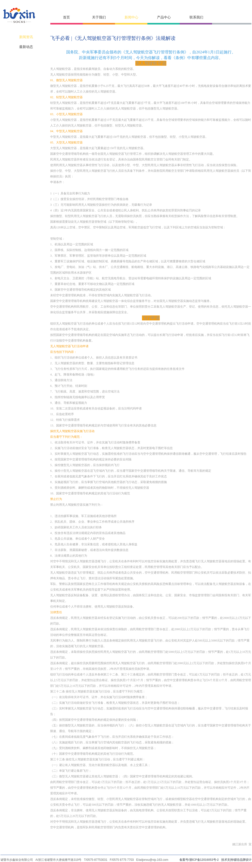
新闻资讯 (26, 37)
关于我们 (99, 17)
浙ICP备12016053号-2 (204, 860)
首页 (66, 17)
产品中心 (164, 17)
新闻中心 (131, 17)
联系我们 (196, 17)
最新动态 (26, 47)
